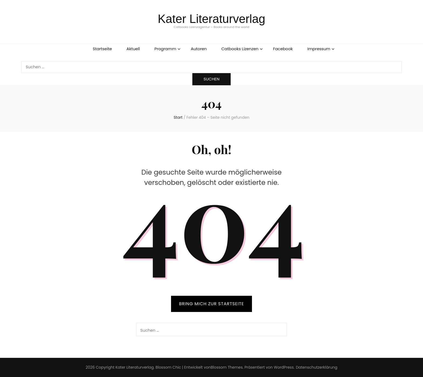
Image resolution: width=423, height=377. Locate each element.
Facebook (283, 49)
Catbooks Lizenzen (239, 49)
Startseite (102, 49)
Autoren (199, 49)
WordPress (284, 367)
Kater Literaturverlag (211, 18)
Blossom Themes (227, 367)
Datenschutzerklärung (316, 367)
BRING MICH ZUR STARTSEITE (211, 304)
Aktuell (133, 49)
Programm (165, 49)
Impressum (318, 49)
